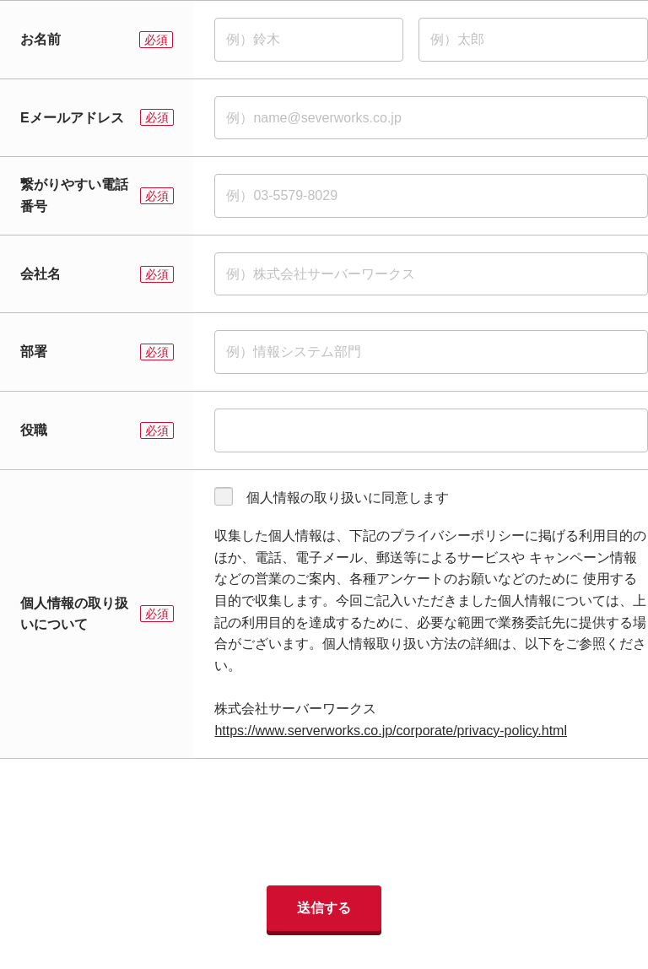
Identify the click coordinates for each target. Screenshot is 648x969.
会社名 (40, 274)
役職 (33, 430)
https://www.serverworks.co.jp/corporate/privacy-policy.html (390, 730)
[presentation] (324, 822)
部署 (33, 351)
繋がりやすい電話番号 (74, 195)
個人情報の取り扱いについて (74, 614)
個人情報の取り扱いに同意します (347, 497)
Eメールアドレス (72, 118)
